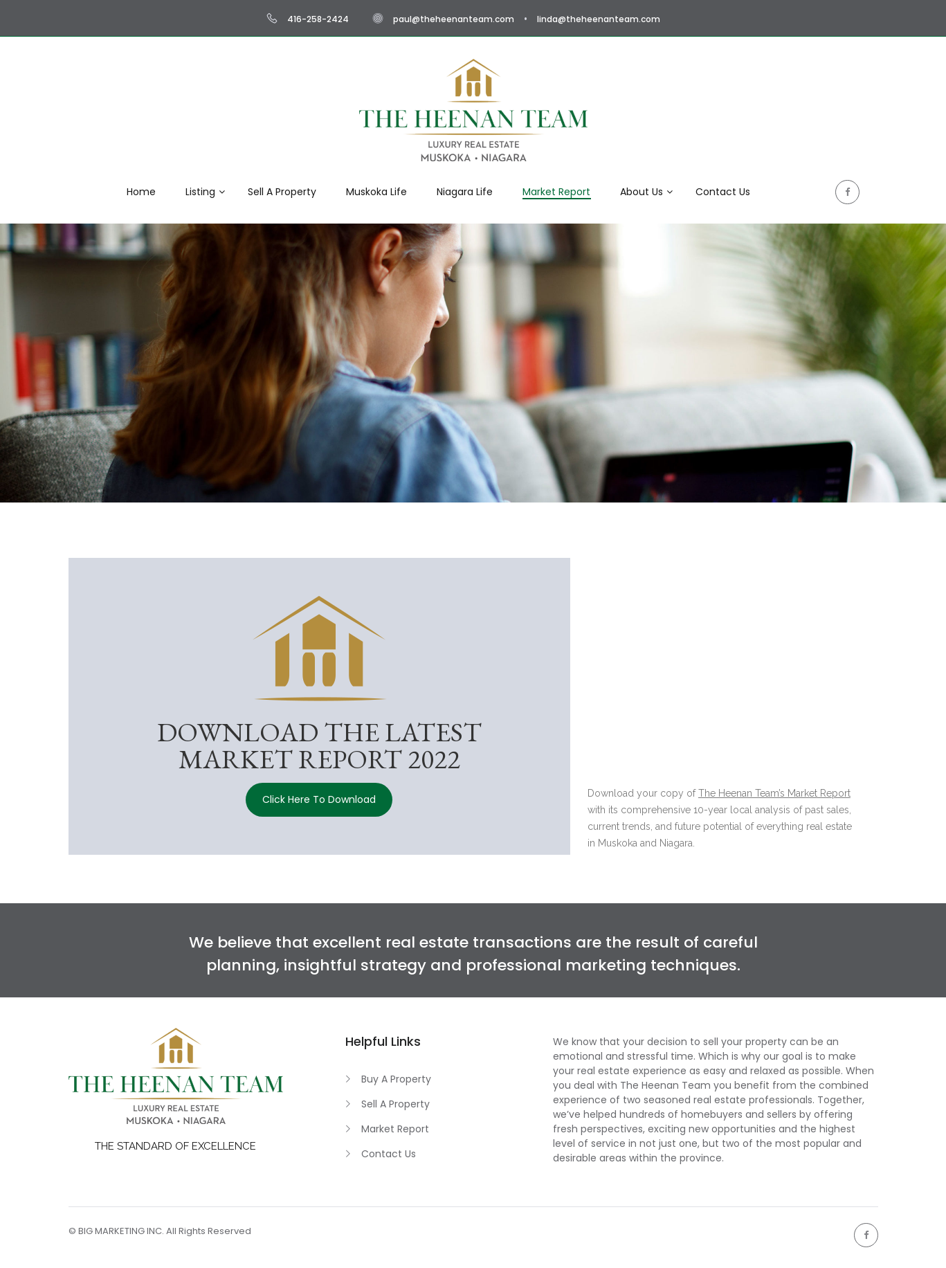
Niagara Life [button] (465, 192)
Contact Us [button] (722, 192)
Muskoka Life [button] (376, 192)
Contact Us (388, 1154)
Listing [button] (200, 192)
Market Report (395, 1129)
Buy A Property (396, 1079)
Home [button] (141, 192)
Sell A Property (395, 1104)
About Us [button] (641, 192)
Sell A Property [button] (282, 192)
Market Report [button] (556, 192)
